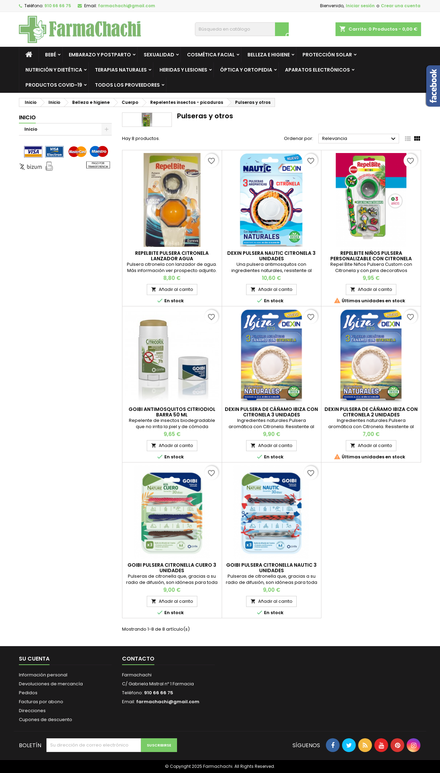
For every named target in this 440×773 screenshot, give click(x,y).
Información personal (43, 675)
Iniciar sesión (360, 6)
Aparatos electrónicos (317, 69)
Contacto (138, 659)
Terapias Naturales (121, 69)
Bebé (50, 54)
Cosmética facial (211, 54)
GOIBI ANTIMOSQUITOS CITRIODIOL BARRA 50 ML (172, 412)
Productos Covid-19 (53, 84)
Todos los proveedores (127, 84)
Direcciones (32, 710)
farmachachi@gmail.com (126, 6)
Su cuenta (34, 659)
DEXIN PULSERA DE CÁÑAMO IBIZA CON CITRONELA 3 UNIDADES (271, 412)
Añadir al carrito (172, 289)
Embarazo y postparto (100, 54)
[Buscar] (242, 29)
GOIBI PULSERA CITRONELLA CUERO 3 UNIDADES (172, 568)
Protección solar (327, 54)
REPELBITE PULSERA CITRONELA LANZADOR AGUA (172, 256)
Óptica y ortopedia (246, 69)
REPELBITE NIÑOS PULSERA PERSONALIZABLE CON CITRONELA (371, 256)
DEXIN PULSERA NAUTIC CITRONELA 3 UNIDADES (271, 256)
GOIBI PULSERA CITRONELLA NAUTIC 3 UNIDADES (271, 568)
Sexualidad (159, 54)
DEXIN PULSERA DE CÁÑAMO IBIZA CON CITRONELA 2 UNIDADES (371, 412)
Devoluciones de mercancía (51, 684)
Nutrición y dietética (53, 69)
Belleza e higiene (269, 54)
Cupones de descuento (45, 719)
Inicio (27, 117)
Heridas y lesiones (183, 69)
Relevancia (359, 139)
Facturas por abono (41, 701)
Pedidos (28, 692)
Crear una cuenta (400, 6)
